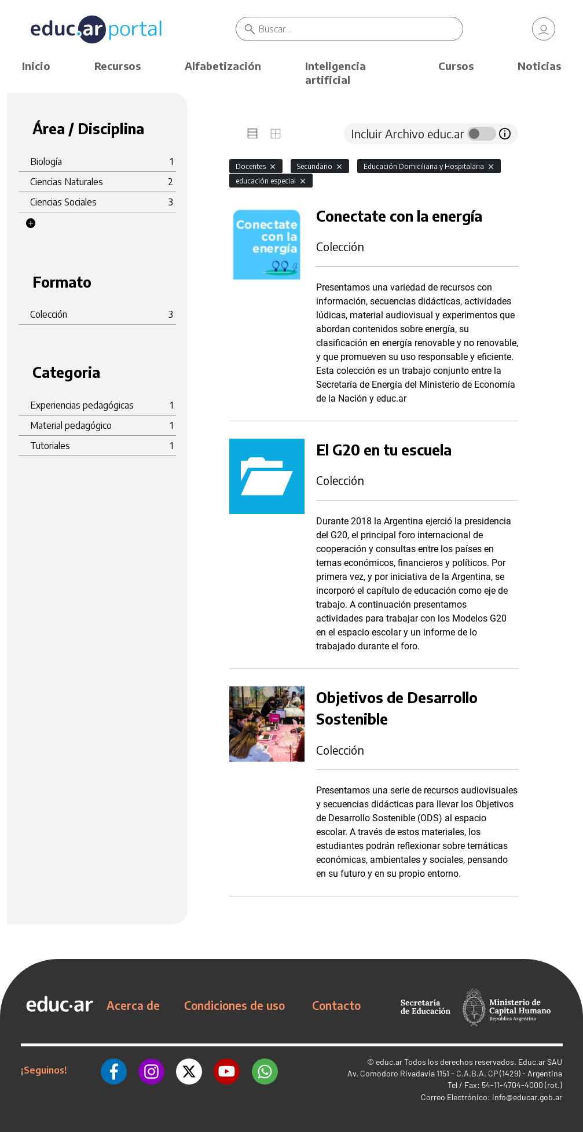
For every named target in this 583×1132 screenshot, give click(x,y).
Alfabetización (223, 65)
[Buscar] (361, 29)
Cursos (456, 65)
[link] (543, 29)
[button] (31, 223)
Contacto (336, 1005)
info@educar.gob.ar (527, 1097)
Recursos (117, 65)
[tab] (252, 133)
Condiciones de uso (234, 1005)
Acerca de (133, 1005)
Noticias (539, 65)
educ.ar (389, 1062)
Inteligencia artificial (335, 72)
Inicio (36, 65)
